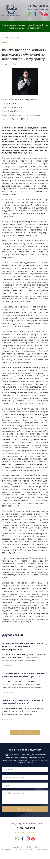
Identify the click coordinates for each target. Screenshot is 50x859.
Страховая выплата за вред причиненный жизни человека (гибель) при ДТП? (24, 675)
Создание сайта (9, 849)
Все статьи (25, 732)
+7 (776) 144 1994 (38, 6)
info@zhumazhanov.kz (38, 9)
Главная (5, 37)
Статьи (15, 37)
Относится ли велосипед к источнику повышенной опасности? (22, 702)
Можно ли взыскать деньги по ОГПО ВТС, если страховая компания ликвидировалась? (24, 646)
